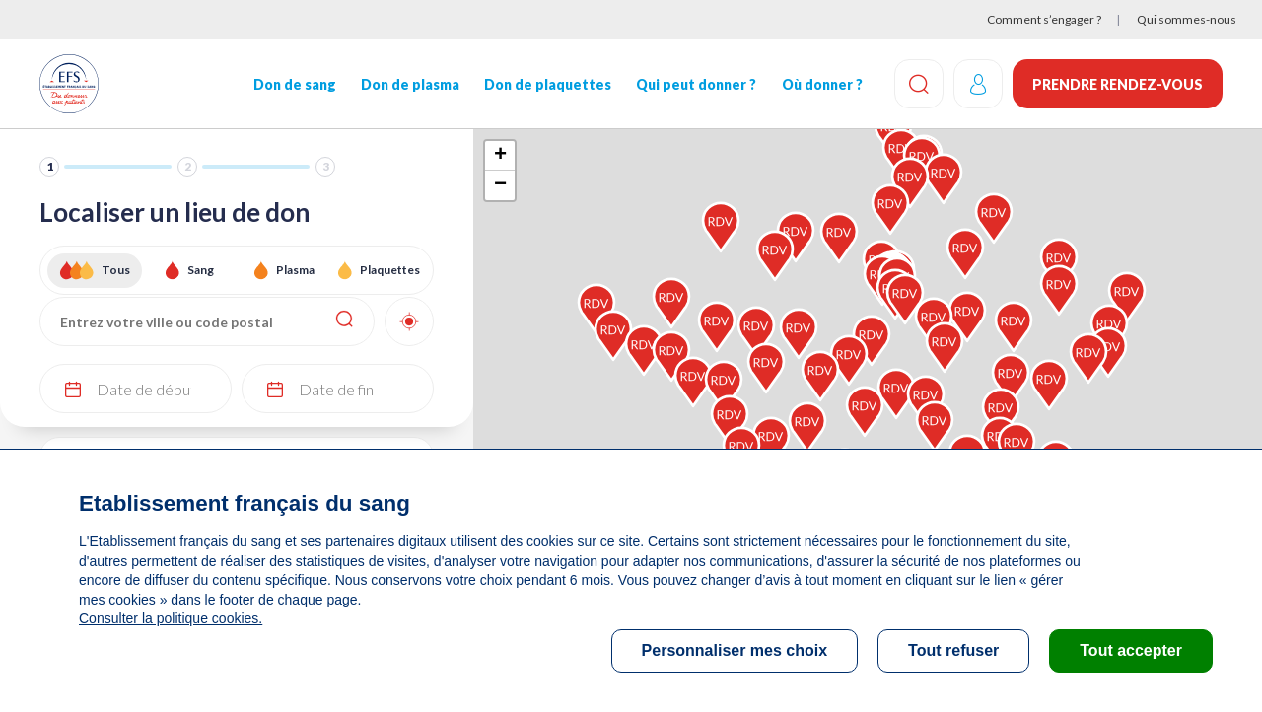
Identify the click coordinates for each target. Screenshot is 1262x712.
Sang (200, 269)
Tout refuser (953, 650)
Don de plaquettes (547, 84)
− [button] (500, 185)
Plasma (295, 269)
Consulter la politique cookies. (170, 618)
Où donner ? (821, 84)
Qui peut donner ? (696, 84)
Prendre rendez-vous (1117, 84)
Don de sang (294, 84)
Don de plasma (410, 84)
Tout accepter (1131, 650)
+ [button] (500, 156)
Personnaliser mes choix (735, 650)
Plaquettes (390, 269)
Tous (116, 269)
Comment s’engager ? (1044, 19)
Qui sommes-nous (1186, 19)
